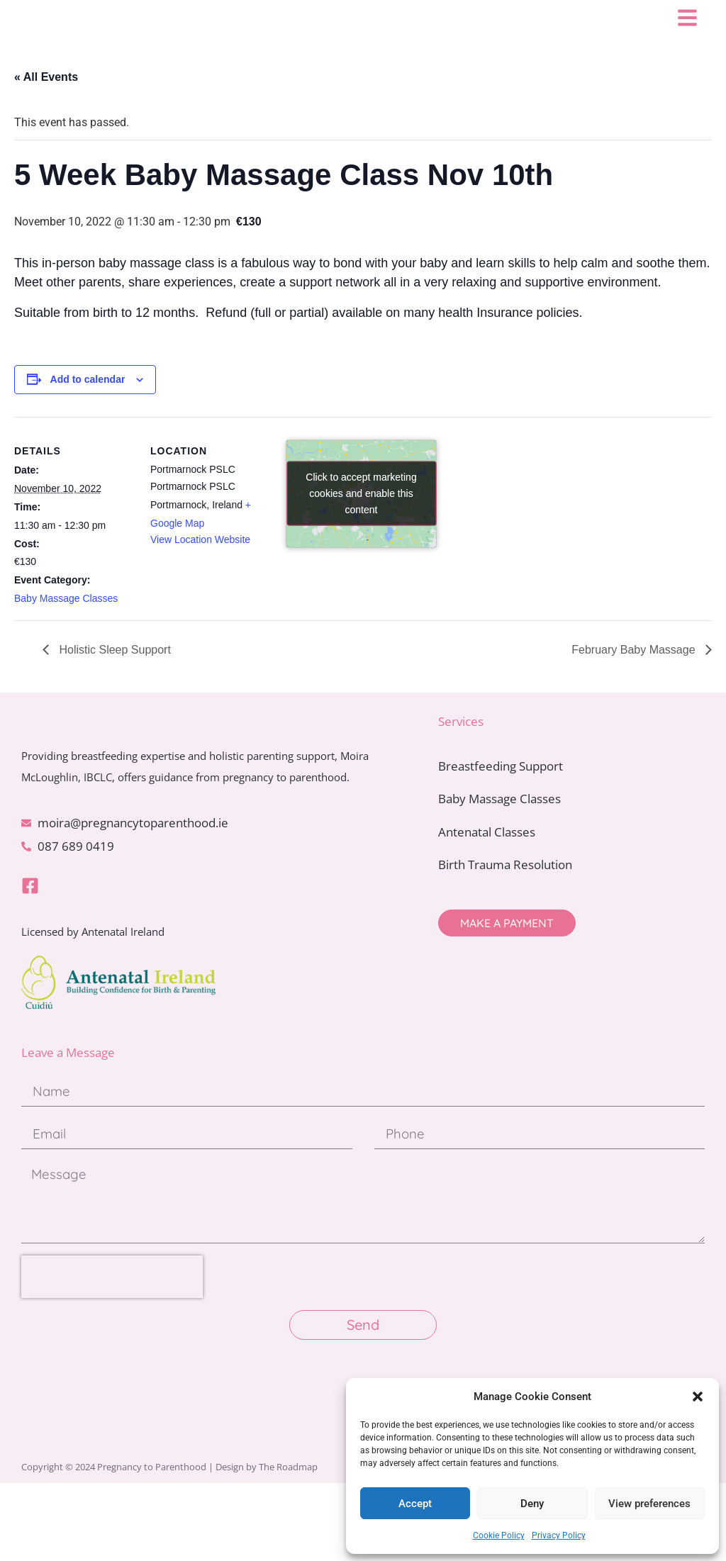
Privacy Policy (559, 1535)
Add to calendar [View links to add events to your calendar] (87, 404)
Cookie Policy (499, 1535)
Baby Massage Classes (66, 623)
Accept (415, 1503)
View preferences (649, 1503)
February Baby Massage (634, 674)
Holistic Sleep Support (113, 674)
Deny (532, 1503)
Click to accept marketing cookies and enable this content (361, 518)
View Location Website (200, 564)
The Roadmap (288, 1544)
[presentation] (112, 1354)
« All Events (46, 102)
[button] (698, 1396)
